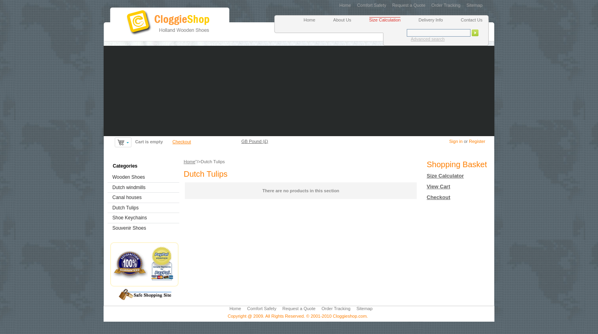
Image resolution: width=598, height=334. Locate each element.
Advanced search (428, 39)
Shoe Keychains (129, 218)
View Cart (438, 186)
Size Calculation (385, 20)
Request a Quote (408, 5)
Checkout (182, 141)
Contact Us (471, 20)
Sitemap (474, 5)
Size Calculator (445, 176)
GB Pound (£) (254, 141)
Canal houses (126, 197)
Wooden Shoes (128, 177)
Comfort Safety (371, 5)
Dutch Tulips (125, 208)
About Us (342, 20)
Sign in (456, 141)
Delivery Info (430, 20)
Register (477, 141)
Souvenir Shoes (129, 228)
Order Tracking (446, 5)
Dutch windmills (128, 187)
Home (345, 5)
